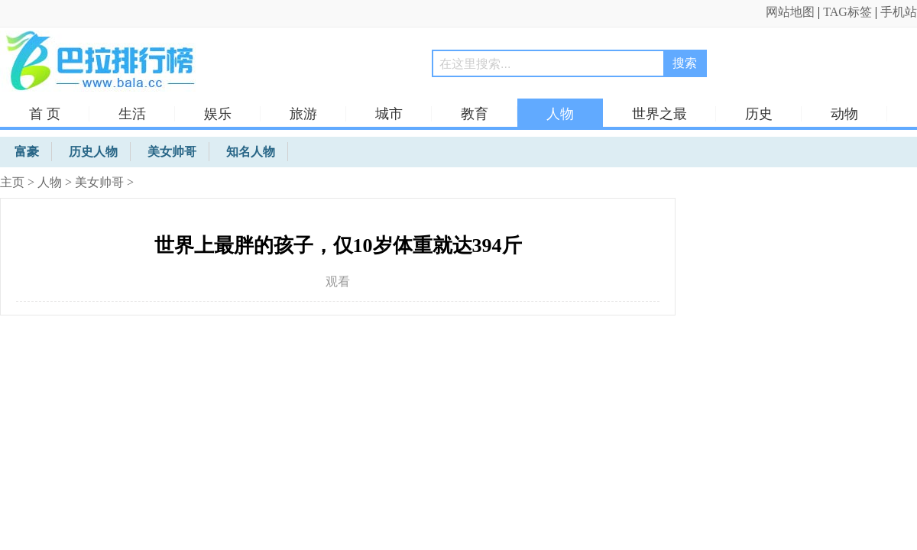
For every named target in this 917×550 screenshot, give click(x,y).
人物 (560, 113)
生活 (132, 113)
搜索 (684, 63)
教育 (474, 113)
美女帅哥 (99, 182)
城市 (389, 113)
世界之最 (659, 113)
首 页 (44, 113)
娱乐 (218, 113)
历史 (759, 113)
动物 (844, 113)
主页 (12, 182)
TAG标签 (847, 11)
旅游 (303, 113)
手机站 (898, 11)
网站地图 (790, 11)
